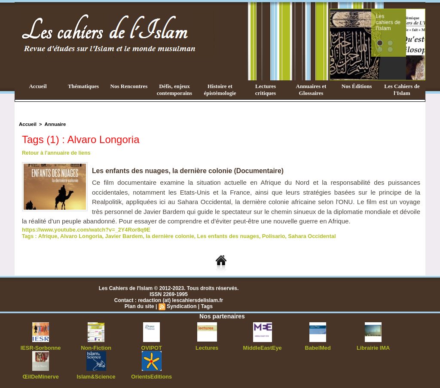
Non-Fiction (96, 347)
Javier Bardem (119, 235)
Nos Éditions (357, 86)
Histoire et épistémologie (220, 89)
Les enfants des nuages (217, 235)
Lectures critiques (265, 89)
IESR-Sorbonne (41, 347)
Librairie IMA (373, 347)
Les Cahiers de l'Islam (401, 89)
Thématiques (83, 86)
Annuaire (53, 124)
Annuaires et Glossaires (311, 89)
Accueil (37, 86)
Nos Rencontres (129, 86)
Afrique (47, 235)
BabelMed (318, 347)
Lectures (207, 347)
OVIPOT (151, 347)
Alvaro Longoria (78, 235)
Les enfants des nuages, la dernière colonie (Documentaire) (189, 170)
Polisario (260, 235)
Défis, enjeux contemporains (174, 89)
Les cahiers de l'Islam (404, 18)
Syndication (181, 305)
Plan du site (139, 305)
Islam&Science (96, 375)
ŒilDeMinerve (41, 375)
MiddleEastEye (262, 347)
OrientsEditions (151, 375)
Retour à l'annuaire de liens (55, 153)
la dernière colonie (162, 235)
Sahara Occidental (296, 235)
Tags (206, 305)
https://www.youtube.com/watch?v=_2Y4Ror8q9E (82, 229)
